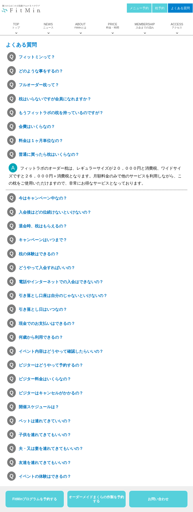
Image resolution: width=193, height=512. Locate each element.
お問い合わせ (158, 499)
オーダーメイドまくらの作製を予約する (96, 499)
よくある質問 (180, 8)
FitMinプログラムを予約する (34, 499)
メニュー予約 (139, 8)
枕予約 (160, 8)
